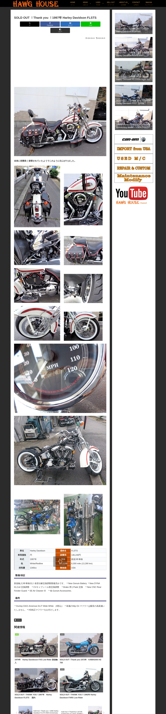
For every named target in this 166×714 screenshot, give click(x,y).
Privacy (138, 707)
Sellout (18, 613)
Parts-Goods (148, 707)
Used (122, 707)
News (115, 707)
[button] (91, 24)
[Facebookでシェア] (44, 24)
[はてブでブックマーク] (60, 24)
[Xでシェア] (29, 24)
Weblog (129, 707)
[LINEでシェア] (75, 24)
